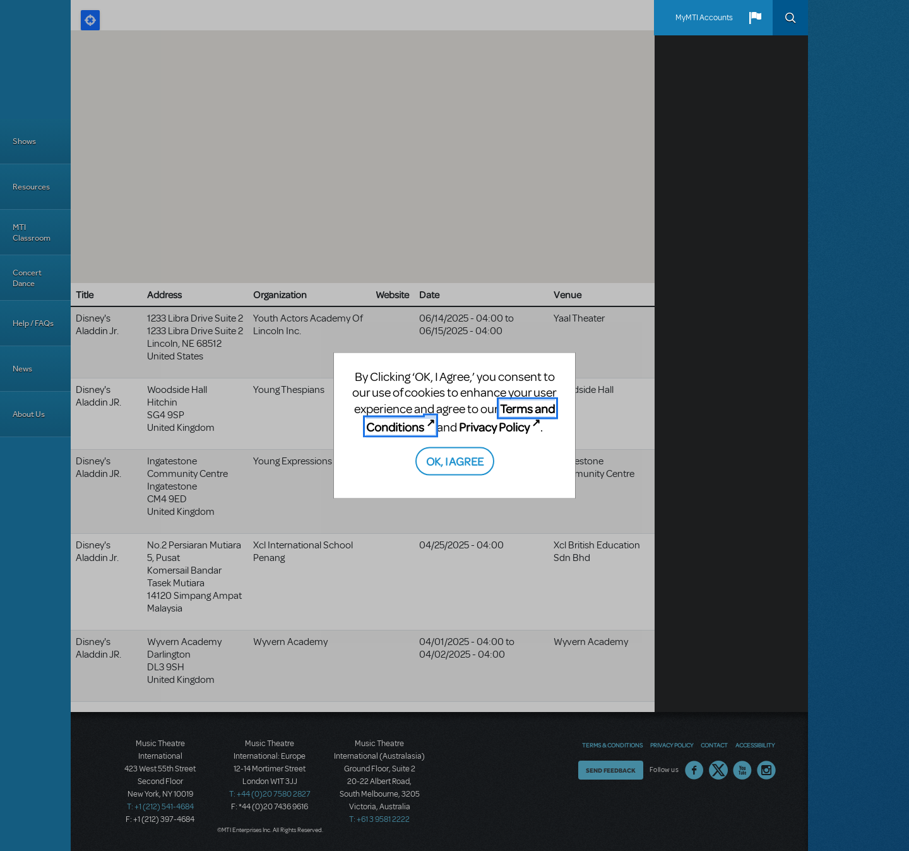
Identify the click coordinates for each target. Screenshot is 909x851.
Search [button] (790, 17)
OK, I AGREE (455, 460)
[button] (755, 17)
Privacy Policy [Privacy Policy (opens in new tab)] (494, 427)
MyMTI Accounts (704, 18)
